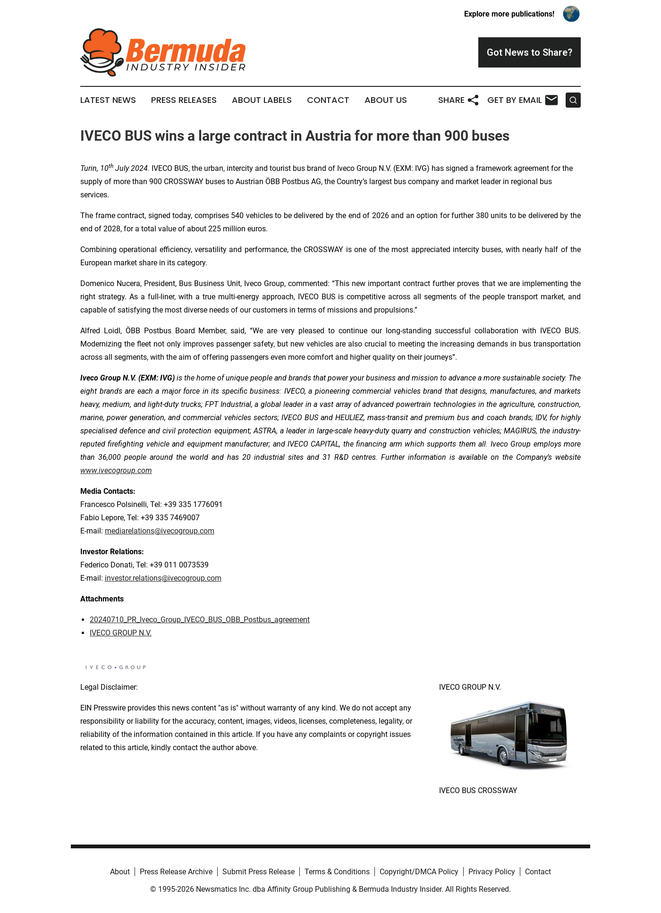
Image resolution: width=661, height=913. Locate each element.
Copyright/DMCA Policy (419, 871)
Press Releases (184, 100)
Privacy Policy (491, 871)
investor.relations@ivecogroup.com (163, 578)
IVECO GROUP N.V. (121, 632)
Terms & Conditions (337, 871)
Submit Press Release (258, 871)
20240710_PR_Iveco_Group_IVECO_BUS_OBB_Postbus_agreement (200, 619)
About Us (385, 100)
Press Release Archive (176, 871)
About (120, 871)
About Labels (262, 100)
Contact (328, 100)
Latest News (108, 100)
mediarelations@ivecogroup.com (159, 530)
